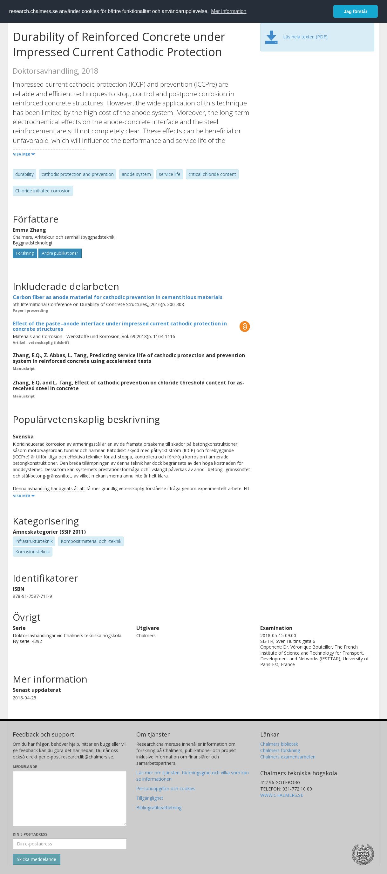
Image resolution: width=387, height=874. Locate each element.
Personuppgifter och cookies (165, 788)
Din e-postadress (30, 834)
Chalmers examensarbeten (288, 757)
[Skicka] (36, 859)
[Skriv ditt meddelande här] (70, 798)
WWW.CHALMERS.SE (281, 795)
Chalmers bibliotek (279, 744)
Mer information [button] (228, 11)
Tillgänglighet (149, 798)
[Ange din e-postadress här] (70, 843)
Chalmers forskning (280, 750)
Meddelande (25, 766)
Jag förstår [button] (355, 11)
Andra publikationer (60, 253)
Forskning (25, 253)
